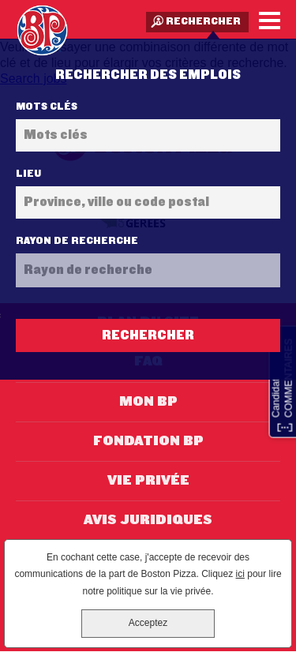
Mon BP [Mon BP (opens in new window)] (148, 402)
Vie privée (148, 481)
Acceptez (148, 622)
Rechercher (203, 21)
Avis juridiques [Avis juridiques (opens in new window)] (148, 520)
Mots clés (46, 106)
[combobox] (148, 202)
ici (240, 573)
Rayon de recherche (77, 240)
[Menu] (269, 20)
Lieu (28, 173)
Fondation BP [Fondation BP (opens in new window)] (148, 441)
